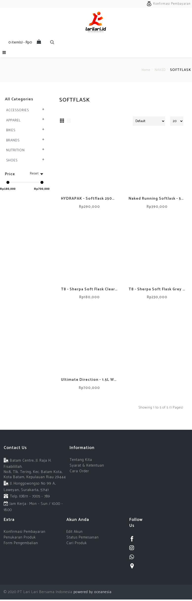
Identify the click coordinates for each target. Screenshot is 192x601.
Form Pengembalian (21, 543)
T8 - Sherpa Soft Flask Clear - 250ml (90, 289)
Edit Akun (74, 531)
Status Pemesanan (82, 537)
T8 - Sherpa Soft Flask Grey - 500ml (158, 289)
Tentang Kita (81, 459)
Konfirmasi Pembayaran (24, 531)
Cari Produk (76, 543)
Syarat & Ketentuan (87, 465)
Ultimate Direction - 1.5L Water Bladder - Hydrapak (90, 380)
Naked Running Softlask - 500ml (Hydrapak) (158, 198)
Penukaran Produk (20, 537)
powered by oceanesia (92, 592)
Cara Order (79, 471)
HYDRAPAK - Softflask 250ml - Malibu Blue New (90, 198)
